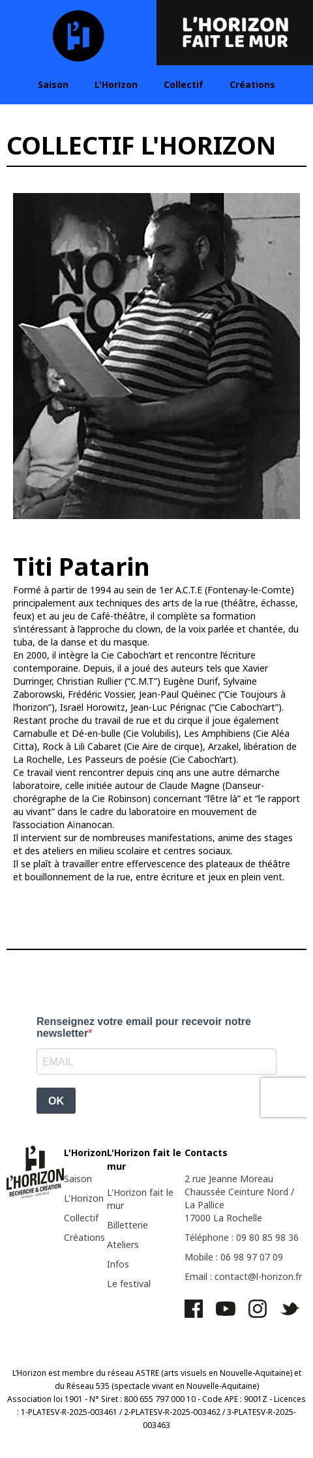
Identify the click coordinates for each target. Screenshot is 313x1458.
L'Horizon (116, 84)
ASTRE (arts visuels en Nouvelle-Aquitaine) (214, 1372)
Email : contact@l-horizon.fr (243, 1276)
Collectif (183, 84)
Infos (118, 1264)
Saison (53, 84)
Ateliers (123, 1244)
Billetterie (127, 1225)
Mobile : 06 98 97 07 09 (234, 1257)
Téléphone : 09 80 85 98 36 (242, 1237)
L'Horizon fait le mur (140, 1199)
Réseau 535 (88, 1385)
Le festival (129, 1283)
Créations (252, 84)
